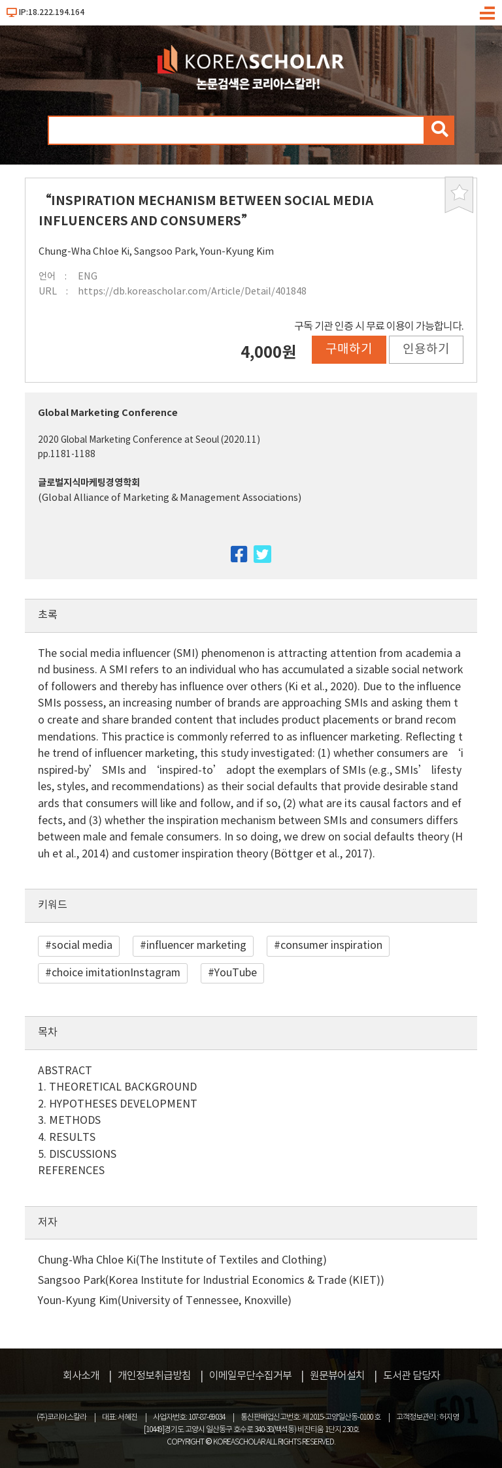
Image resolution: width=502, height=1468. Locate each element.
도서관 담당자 (411, 1376)
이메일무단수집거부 (250, 1376)
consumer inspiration (331, 945)
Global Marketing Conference (108, 413)
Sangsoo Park (164, 251)
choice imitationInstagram (116, 973)
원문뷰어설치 (337, 1376)
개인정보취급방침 (154, 1376)
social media (82, 945)
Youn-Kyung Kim (237, 251)
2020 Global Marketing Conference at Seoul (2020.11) (149, 440)
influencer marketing (196, 945)
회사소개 (81, 1376)
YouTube (235, 973)
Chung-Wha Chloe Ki (84, 251)
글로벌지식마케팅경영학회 (89, 482)
